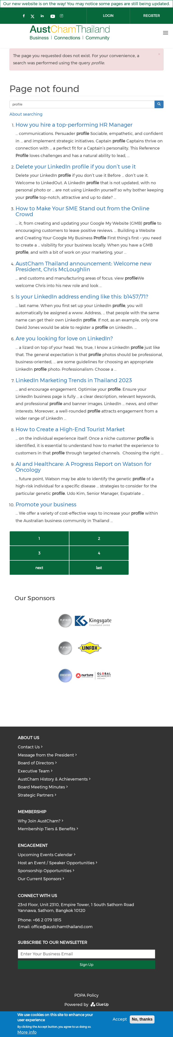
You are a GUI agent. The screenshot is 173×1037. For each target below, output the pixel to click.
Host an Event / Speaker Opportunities (56, 862)
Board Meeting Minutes (41, 787)
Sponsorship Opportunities (44, 870)
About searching (25, 114)
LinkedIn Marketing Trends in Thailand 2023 (74, 380)
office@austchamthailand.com (62, 926)
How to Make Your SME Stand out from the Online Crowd (82, 211)
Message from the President (46, 755)
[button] (159, 54)
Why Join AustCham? (39, 821)
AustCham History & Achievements (53, 779)
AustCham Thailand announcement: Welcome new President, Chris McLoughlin (83, 266)
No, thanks (142, 1019)
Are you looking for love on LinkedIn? (64, 338)
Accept (120, 1019)
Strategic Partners (35, 795)
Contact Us (29, 747)
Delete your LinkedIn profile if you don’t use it (76, 166)
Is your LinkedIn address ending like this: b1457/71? (82, 296)
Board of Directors (36, 763)
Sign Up (86, 965)
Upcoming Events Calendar (45, 854)
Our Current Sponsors (39, 878)
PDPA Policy (86, 995)
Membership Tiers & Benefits (46, 828)
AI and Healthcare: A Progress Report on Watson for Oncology (83, 467)
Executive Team (34, 771)
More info (26, 1032)
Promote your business (46, 504)
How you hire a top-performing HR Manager (74, 124)
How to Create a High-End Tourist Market (70, 429)
